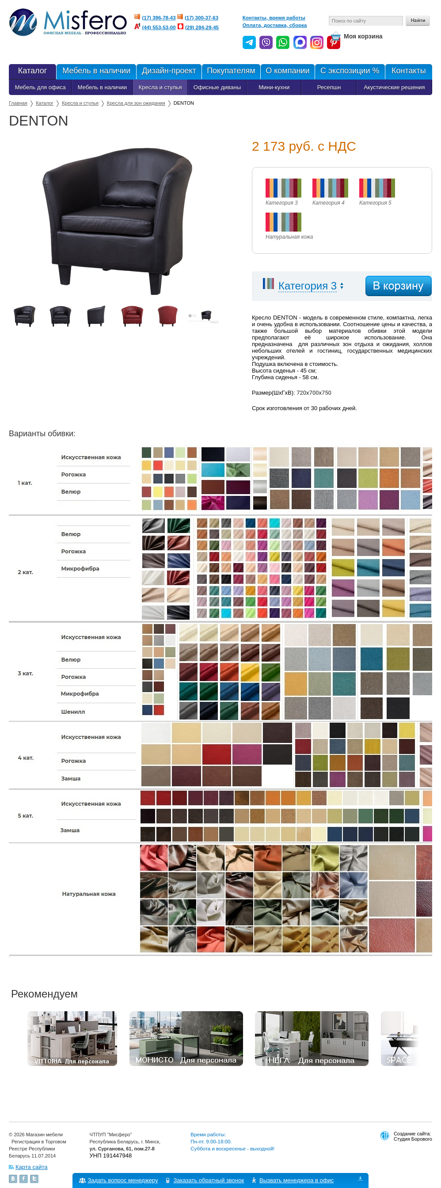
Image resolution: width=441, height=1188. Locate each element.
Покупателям (230, 71)
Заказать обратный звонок (209, 1180)
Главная (18, 103)
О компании (287, 71)
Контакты (408, 71)
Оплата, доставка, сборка (275, 25)
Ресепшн (329, 87)
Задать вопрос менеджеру (123, 1180)
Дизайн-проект (168, 71)
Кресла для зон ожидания (136, 103)
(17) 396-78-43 (159, 17)
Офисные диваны (217, 87)
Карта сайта (31, 1167)
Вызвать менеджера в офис (297, 1180)
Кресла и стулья (160, 87)
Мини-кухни (274, 87)
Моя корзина (363, 36)
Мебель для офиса (40, 87)
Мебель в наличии (96, 71)
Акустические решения (394, 87)
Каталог (32, 71)
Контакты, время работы (274, 17)
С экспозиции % (350, 71)
